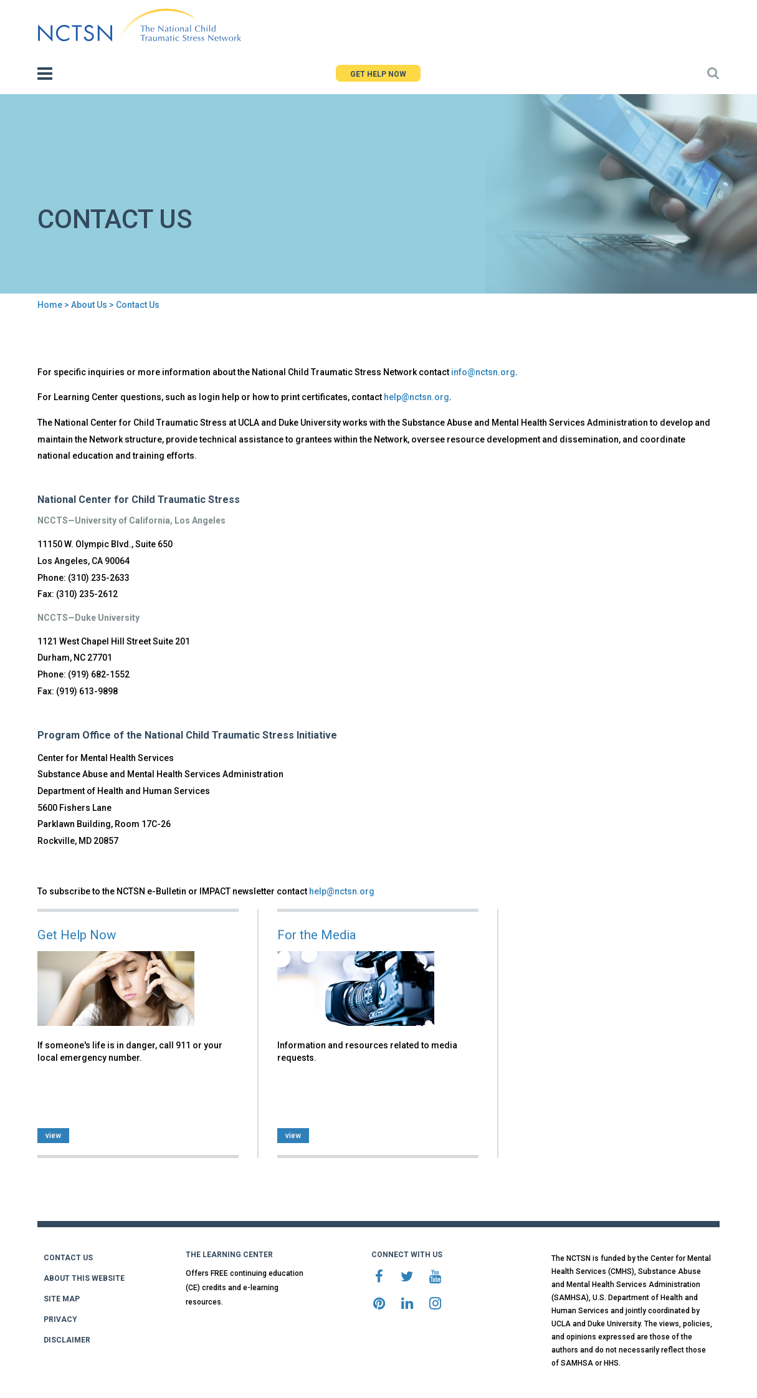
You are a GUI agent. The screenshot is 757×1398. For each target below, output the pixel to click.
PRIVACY (60, 1319)
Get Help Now (76, 934)
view (53, 1135)
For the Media (316, 934)
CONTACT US (68, 1257)
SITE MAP (62, 1299)
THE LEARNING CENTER (229, 1254)
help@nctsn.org (416, 397)
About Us (89, 305)
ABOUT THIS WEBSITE (84, 1278)
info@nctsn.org (483, 372)
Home (49, 305)
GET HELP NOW (378, 74)
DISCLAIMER (67, 1340)
